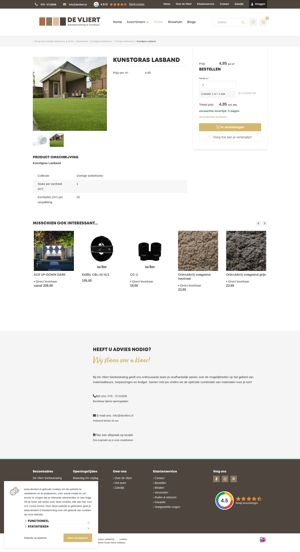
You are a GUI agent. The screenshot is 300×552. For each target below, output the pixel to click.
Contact (224, 4)
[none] (243, 22)
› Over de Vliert (122, 478)
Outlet (158, 22)
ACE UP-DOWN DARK (49, 274)
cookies (123, 539)
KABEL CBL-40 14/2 (95, 274)
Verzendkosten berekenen (213, 117)
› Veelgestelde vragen (166, 507)
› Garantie (159, 502)
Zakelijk (239, 4)
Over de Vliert (183, 4)
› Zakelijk (118, 487)
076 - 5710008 (48, 4)
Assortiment (136, 22)
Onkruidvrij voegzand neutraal (194, 276)
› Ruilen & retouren (165, 497)
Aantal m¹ (203, 78)
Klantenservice (205, 4)
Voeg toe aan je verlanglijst (230, 137)
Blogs (191, 22)
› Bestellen (159, 482)
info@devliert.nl (78, 4)
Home (166, 4)
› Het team (119, 482)
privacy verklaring (105, 539)
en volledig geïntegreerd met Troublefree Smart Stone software (165, 550)
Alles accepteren (77, 537)
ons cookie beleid (34, 506)
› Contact (158, 478)
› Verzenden (160, 492)
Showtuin (175, 22)
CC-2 (134, 274)
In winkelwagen (230, 127)
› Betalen (158, 487)
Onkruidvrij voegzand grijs (246, 274)
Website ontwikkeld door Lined (119, 550)
